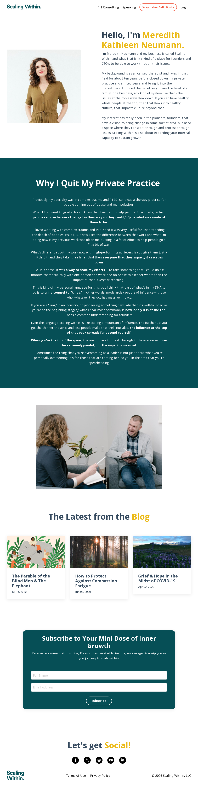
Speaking (129, 7)
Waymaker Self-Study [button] (158, 7)
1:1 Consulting (108, 7)
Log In (184, 7)
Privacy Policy (100, 776)
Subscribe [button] (99, 701)
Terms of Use (76, 776)
